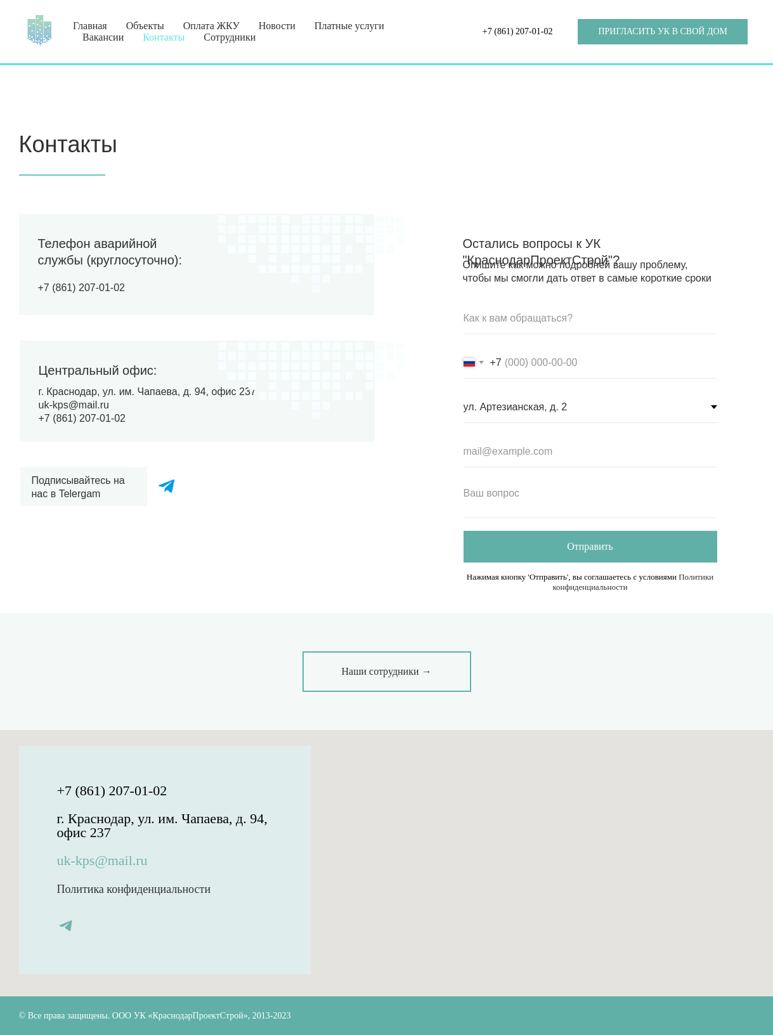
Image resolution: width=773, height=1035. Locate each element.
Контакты (164, 37)
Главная (90, 25)
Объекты (145, 25)
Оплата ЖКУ (211, 25)
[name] (590, 318)
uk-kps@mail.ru (74, 405)
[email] (590, 451)
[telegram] (66, 926)
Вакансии (103, 37)
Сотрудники (230, 37)
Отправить (590, 546)
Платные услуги (349, 25)
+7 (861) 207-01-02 (518, 31)
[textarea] (590, 499)
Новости (277, 25)
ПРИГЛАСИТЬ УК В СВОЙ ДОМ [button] (662, 31)
